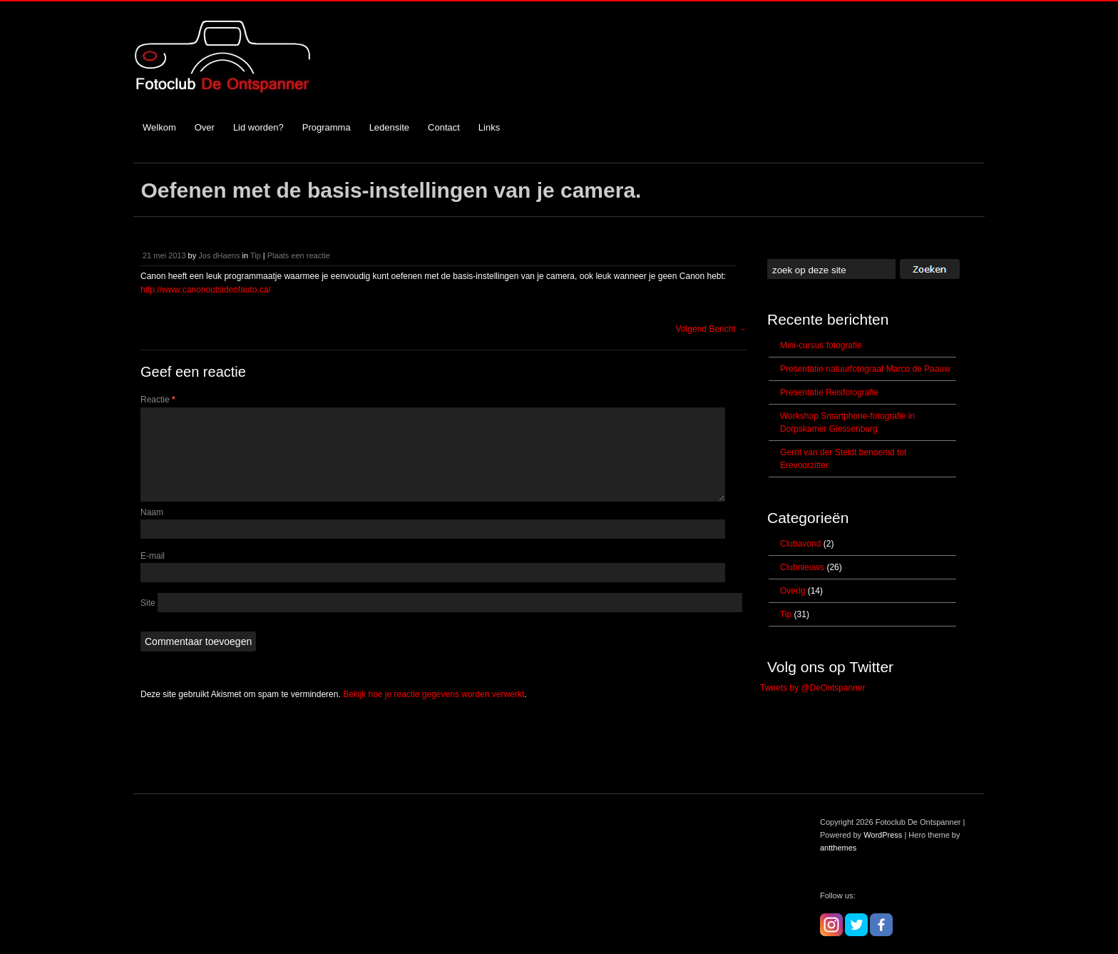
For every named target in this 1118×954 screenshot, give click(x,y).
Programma (326, 127)
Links (489, 127)
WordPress (882, 835)
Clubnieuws (802, 567)
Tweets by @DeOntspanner (813, 688)
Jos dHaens (219, 255)
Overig (792, 591)
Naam (151, 529)
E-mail (152, 573)
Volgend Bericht (711, 329)
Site (147, 620)
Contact (444, 127)
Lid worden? (258, 127)
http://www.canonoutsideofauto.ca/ (205, 290)
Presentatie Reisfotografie (829, 392)
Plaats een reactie (298, 255)
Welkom (159, 127)
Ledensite (389, 127)
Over (205, 127)
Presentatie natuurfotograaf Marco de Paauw (865, 369)
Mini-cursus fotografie (821, 345)
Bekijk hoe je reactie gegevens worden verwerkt (433, 711)
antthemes (838, 847)
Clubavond (800, 544)
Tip (255, 255)
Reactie (157, 400)
